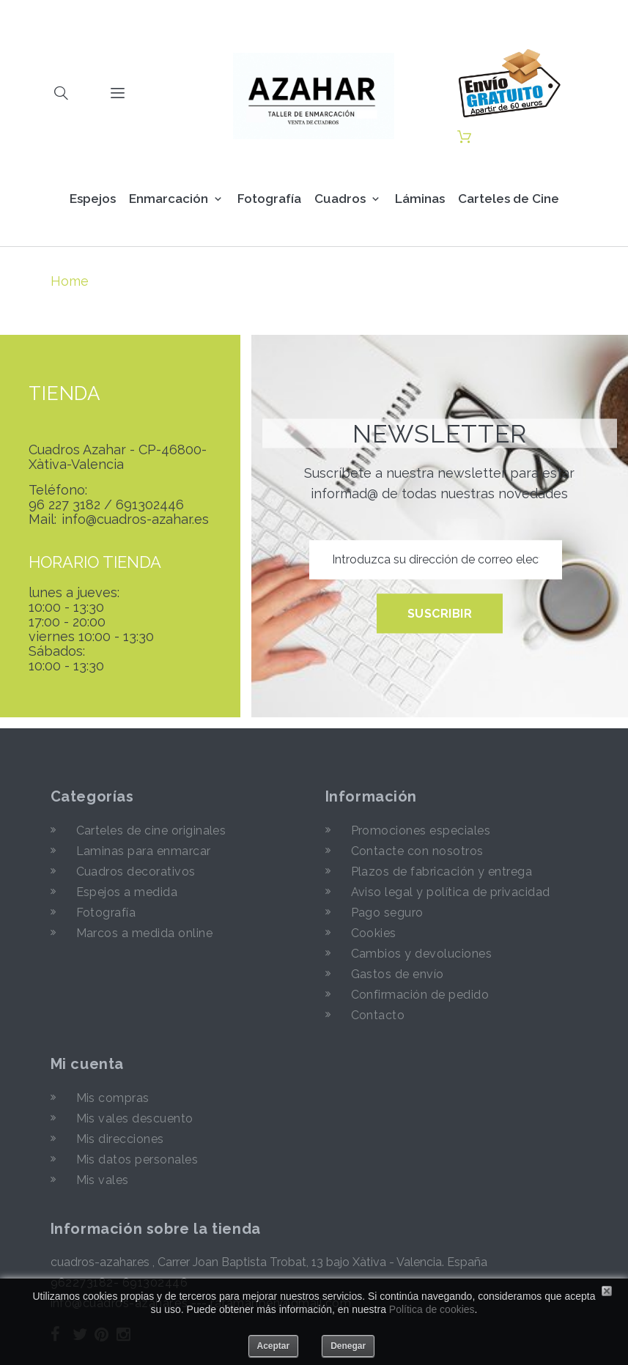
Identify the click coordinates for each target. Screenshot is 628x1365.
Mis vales (102, 1180)
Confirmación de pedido (420, 995)
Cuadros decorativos (136, 871)
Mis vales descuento (134, 1118)
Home (70, 281)
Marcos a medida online (144, 933)
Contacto (378, 1015)
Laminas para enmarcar (143, 851)
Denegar (348, 1346)
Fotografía (269, 198)
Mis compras (112, 1098)
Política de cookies (432, 1309)
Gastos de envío (397, 974)
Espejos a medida (127, 892)
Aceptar (273, 1346)
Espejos (93, 198)
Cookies (373, 933)
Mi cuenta (87, 1064)
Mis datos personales (137, 1159)
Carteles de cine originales (151, 830)
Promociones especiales (421, 830)
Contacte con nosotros (417, 851)
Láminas (420, 198)
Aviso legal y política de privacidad (450, 892)
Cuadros (340, 198)
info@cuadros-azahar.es (135, 519)
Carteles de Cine (508, 198)
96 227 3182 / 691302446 (106, 504)
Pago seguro (387, 913)
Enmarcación (168, 198)
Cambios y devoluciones (421, 954)
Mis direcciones (120, 1139)
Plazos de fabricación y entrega (442, 871)
